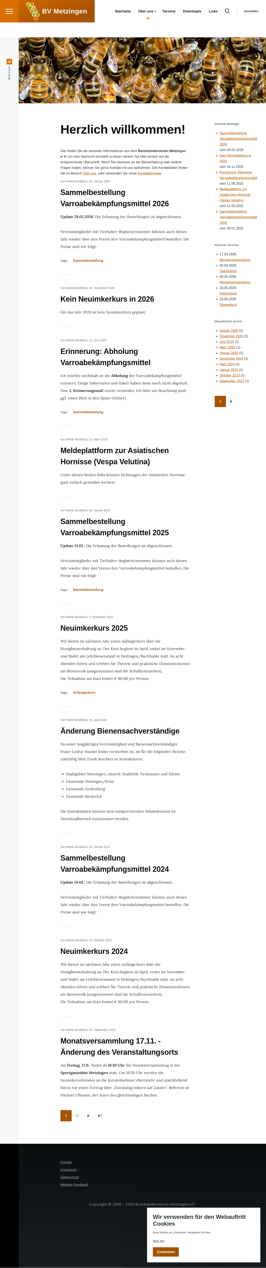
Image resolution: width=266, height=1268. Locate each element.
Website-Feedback (74, 1185)
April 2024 (227, 364)
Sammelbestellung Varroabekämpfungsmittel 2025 (238, 217)
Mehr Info (158, 1240)
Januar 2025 (229, 353)
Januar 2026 (229, 331)
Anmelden (251, 26)
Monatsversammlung (235, 260)
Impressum (68, 1170)
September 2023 (232, 381)
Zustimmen (166, 1252)
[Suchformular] (227, 26)
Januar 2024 (229, 370)
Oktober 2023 (230, 375)
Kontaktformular (149, 173)
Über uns (89, 173)
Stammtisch (228, 271)
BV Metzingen (64, 26)
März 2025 (227, 347)
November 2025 (231, 336)
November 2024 (231, 359)
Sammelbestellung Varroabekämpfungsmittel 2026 (238, 139)
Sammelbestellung (88, 261)
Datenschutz (69, 1177)
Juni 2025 (227, 342)
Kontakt (66, 1162)
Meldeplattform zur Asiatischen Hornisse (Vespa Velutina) (235, 195)
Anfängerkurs (84, 693)
